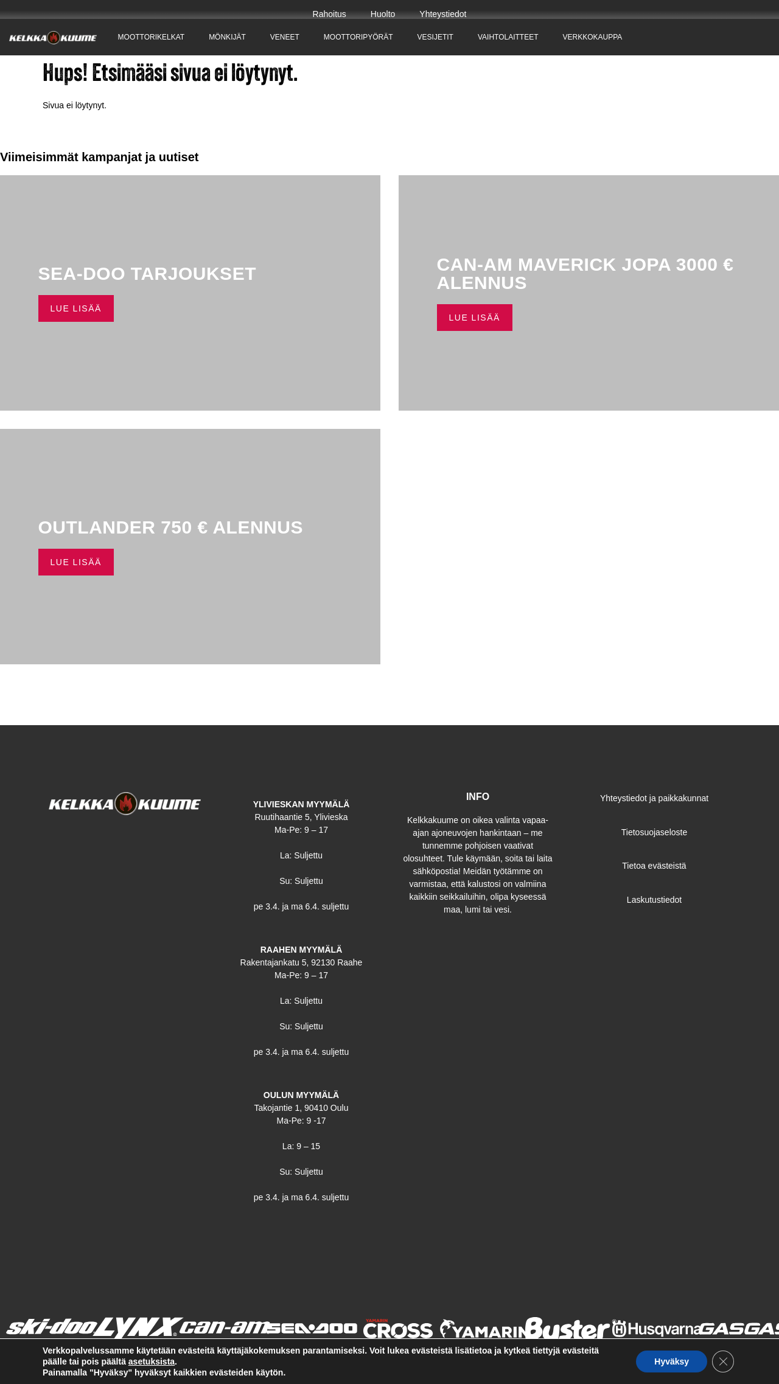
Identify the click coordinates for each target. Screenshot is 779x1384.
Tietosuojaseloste (654, 832)
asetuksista (151, 1361)
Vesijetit (435, 37)
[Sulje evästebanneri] (723, 1361)
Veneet (284, 37)
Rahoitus (329, 14)
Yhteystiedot (442, 14)
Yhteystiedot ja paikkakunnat (654, 798)
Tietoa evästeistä (654, 866)
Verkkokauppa (593, 37)
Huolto (383, 14)
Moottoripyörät (358, 37)
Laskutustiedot (654, 900)
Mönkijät (227, 37)
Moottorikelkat (151, 37)
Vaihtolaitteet (508, 37)
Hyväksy (671, 1361)
